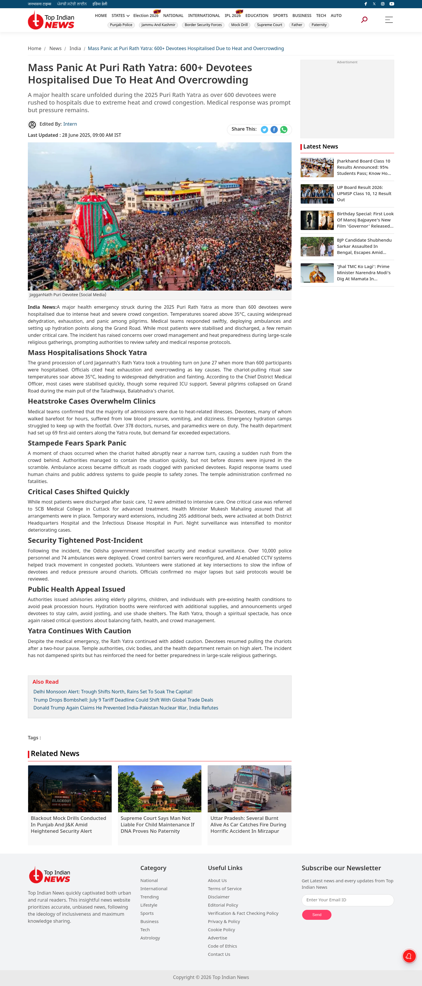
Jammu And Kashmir (158, 25)
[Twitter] (374, 4)
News (55, 49)
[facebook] (365, 4)
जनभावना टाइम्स (39, 4)
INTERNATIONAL (204, 16)
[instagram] (382, 4)
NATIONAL (173, 16)
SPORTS (280, 16)
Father (297, 25)
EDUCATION (257, 16)
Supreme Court (269, 25)
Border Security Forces (203, 25)
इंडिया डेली (100, 4)
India (75, 49)
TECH (321, 16)
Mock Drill (239, 25)
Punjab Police (121, 25)
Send (316, 914)
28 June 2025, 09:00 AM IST (74, 136)
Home (34, 49)
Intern (70, 125)
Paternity (319, 25)
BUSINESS (302, 16)
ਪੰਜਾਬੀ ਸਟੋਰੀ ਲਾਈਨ (72, 4)
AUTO (336, 16)
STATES (118, 16)
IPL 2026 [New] (233, 16)
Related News (55, 754)
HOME (101, 16)
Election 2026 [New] (146, 16)
